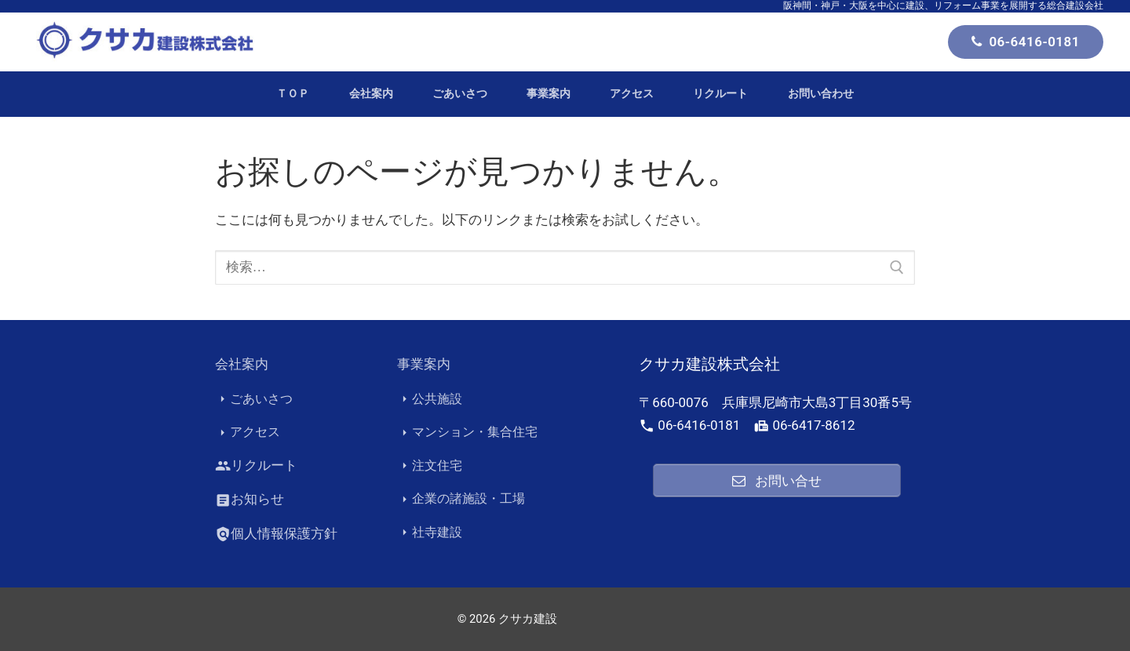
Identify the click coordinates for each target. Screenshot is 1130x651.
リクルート (256, 466)
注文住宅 (429, 466)
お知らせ (249, 499)
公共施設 (429, 399)
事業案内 (423, 364)
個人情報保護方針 (276, 534)
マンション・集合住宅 (467, 432)
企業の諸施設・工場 (461, 499)
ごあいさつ (254, 399)
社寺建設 (429, 532)
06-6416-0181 (1025, 41)
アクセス (247, 432)
